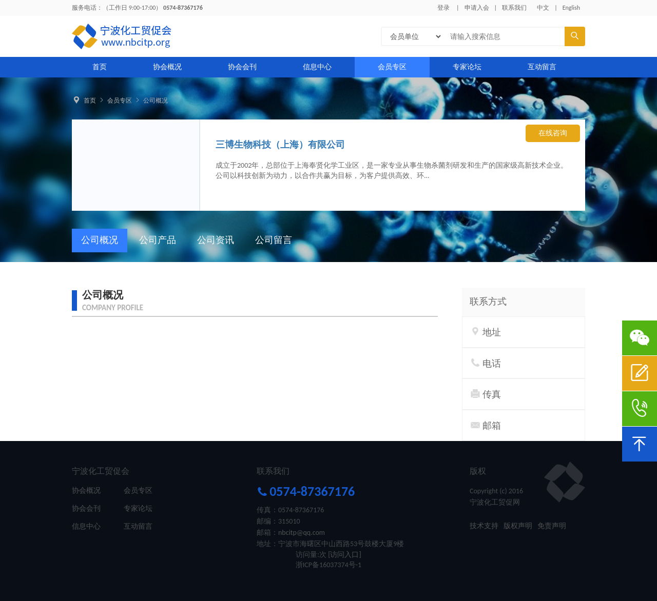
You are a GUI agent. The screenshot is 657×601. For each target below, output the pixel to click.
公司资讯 (215, 240)
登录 (443, 7)
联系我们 (514, 7)
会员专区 (392, 67)
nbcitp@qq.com (301, 532)
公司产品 (157, 240)
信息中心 (317, 67)
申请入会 (477, 7)
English (571, 7)
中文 (543, 7)
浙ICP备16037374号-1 (328, 564)
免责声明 (551, 526)
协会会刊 (242, 67)
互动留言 (542, 67)
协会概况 (167, 67)
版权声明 (518, 526)
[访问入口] (344, 554)
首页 (99, 67)
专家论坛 (467, 67)
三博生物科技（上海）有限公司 (280, 144)
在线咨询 (552, 133)
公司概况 (155, 100)
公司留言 (273, 240)
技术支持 (484, 526)
